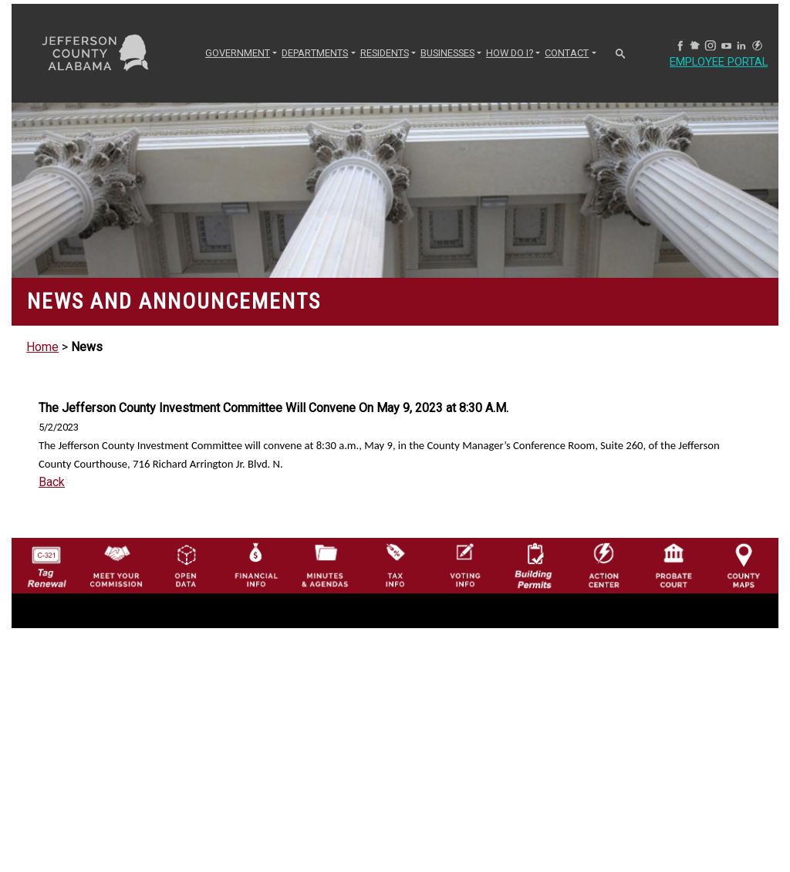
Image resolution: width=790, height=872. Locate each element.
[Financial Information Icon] (255, 564)
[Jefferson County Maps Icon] (743, 564)
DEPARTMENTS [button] (315, 53)
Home (42, 347)
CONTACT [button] (567, 53)
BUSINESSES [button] (447, 53)
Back (52, 482)
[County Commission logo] (115, 564)
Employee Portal (724, 62)
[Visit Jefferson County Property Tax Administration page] (395, 564)
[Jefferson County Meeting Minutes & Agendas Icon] (325, 564)
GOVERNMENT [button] (237, 53)
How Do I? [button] (509, 53)
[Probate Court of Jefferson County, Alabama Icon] (673, 564)
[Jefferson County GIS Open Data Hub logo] (186, 564)
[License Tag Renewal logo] (46, 562)
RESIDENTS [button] (384, 53)
